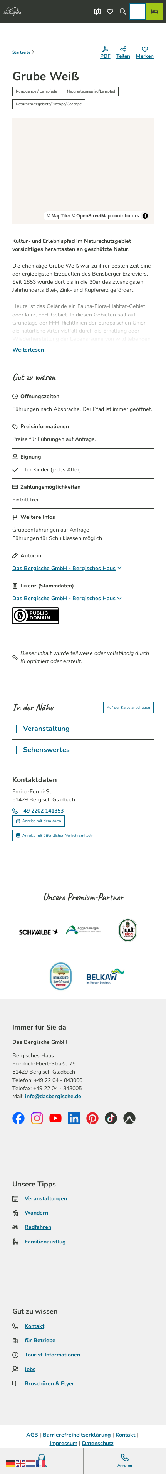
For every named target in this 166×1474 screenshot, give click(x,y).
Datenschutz (98, 1443)
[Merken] (145, 53)
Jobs (30, 1369)
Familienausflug (45, 1241)
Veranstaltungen (46, 1198)
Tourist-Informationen (52, 1355)
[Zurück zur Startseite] (12, 11)
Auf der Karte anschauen (128, 707)
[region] (83, 171)
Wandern (36, 1213)
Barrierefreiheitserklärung (77, 1435)
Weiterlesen (28, 349)
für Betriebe (40, 1340)
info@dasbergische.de (54, 1096)
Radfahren (38, 1227)
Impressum (63, 1443)
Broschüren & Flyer (49, 1383)
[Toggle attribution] (145, 216)
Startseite (21, 52)
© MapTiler (58, 216)
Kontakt (34, 1326)
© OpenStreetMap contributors (105, 216)
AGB (32, 1435)
